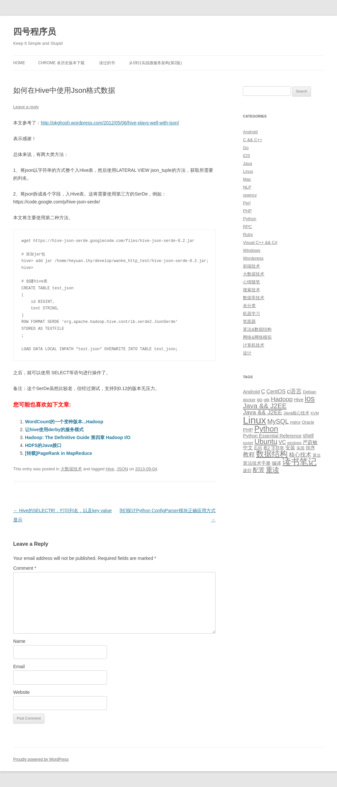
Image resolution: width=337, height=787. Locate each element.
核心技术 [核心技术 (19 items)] (300, 455)
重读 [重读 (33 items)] (272, 469)
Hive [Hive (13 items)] (298, 399)
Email (19, 666)
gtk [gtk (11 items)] (267, 399)
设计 (247, 353)
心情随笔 (251, 281)
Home (19, 63)
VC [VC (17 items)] (282, 442)
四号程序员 (34, 32)
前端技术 (251, 266)
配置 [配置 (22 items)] (259, 470)
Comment (24, 568)
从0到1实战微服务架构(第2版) (155, 63)
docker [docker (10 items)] (249, 399)
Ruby (248, 234)
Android (250, 131)
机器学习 (251, 313)
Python (249, 218)
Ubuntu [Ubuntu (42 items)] (265, 441)
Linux (248, 171)
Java (247, 163)
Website (21, 692)
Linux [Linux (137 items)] (254, 420)
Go (245, 147)
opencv (250, 195)
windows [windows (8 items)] (294, 443)
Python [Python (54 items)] (266, 429)
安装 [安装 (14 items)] (290, 447)
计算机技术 (253, 345)
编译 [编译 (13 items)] (276, 463)
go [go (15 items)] (259, 399)
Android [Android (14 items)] (251, 391)
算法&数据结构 (257, 329)
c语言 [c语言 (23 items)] (294, 391)
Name (19, 641)
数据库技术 (253, 297)
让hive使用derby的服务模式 (54, 429)
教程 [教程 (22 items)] (249, 454)
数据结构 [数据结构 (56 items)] (272, 454)
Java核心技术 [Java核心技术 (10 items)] (296, 412)
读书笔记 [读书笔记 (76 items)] (299, 461)
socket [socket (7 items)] (248, 443)
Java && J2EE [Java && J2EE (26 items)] (262, 412)
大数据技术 (71, 468)
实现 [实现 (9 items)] (300, 448)
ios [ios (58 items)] (310, 398)
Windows (251, 250)
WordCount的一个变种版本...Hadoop (64, 421)
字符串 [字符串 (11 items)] (277, 447)
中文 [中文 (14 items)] (248, 447)
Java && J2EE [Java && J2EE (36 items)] (265, 405)
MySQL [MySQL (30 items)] (278, 421)
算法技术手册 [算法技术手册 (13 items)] (257, 463)
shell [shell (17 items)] (308, 435)
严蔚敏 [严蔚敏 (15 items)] (310, 442)
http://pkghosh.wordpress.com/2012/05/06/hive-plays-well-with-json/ (110, 122)
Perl (246, 202)
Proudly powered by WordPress (41, 759)
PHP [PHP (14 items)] (248, 430)
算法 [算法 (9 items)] (317, 455)
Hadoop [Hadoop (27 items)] (282, 399)
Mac (247, 179)
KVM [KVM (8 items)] (315, 413)
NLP (247, 187)
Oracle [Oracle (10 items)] (308, 422)
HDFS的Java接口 (43, 445)
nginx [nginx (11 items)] (295, 422)
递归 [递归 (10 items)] (247, 470)
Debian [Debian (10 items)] (309, 391)
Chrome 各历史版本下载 (61, 63)
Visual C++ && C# (260, 242)
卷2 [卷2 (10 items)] (266, 447)
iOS (246, 155)
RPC (247, 226)
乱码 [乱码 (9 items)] (258, 448)
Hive (110, 468)
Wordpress (253, 258)
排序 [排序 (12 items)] (310, 447)
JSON (122, 468)
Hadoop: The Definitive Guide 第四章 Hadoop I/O (77, 437)
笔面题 (249, 321)
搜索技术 (251, 289)
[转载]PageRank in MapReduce (58, 453)
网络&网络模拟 (257, 337)
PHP (247, 210)
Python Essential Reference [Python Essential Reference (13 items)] (272, 435)
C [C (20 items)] (263, 391)
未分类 (249, 305)
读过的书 (107, 63)
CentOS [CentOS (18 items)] (276, 391)
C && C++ (252, 139)
